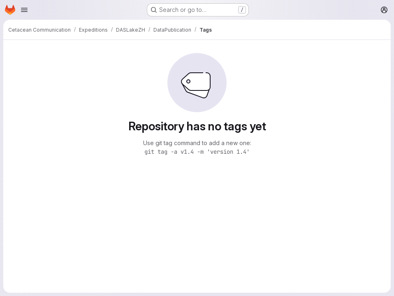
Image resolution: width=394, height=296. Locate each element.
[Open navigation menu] (24, 9)
